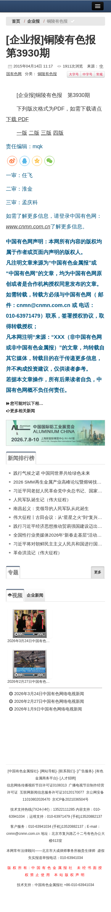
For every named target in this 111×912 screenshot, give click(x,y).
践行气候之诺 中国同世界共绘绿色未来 (51, 473)
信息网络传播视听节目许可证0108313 (37, 785)
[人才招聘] (68, 778)
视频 (15, 595)
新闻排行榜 (21, 458)
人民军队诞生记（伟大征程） (42, 499)
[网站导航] (48, 771)
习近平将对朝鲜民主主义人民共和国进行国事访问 (59, 543)
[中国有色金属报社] (23, 771)
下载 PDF (17, 119)
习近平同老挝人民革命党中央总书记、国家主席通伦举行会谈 (59, 490)
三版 (46, 133)
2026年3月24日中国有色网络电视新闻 (29, 641)
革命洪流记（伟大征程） (37, 552)
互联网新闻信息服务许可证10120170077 (52, 792)
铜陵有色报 (47, 74)
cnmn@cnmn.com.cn (23, 834)
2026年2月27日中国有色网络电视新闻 (29, 682)
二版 (34, 133)
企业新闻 (35, 595)
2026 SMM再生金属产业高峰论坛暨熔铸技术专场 (59, 481)
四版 (58, 133)
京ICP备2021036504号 (70, 799)
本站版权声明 (70, 875)
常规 (99, 74)
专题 (13, 572)
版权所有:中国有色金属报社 (40, 868)
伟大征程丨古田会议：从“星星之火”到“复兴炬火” (59, 517)
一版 (22, 133)
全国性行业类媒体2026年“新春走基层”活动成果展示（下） (59, 534)
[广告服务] (85, 771)
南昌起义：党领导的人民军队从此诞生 (51, 508)
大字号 (74, 74)
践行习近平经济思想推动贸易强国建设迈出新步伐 (59, 526)
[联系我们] (67, 771)
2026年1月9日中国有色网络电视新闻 (45, 709)
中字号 (87, 74)
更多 (97, 572)
